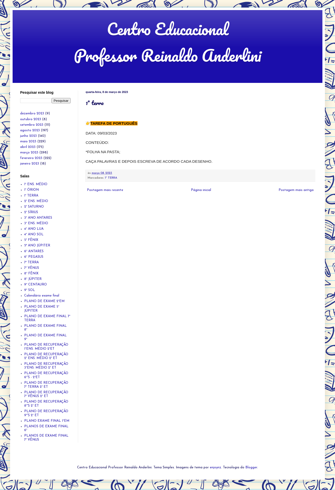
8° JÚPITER (33, 279)
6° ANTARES (34, 251)
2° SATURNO (34, 206)
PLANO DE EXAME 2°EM (44, 301)
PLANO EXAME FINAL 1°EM (46, 420)
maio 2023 (28, 141)
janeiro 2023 (29, 163)
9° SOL (29, 290)
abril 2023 (28, 147)
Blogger (251, 467)
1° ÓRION (31, 189)
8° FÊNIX (31, 273)
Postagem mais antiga (296, 190)
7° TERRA (31, 262)
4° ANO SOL (34, 234)
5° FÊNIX (31, 240)
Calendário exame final (41, 295)
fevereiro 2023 (31, 158)
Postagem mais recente (105, 190)
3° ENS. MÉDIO (36, 223)
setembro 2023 (31, 124)
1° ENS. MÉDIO (35, 184)
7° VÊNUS (31, 268)
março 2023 (29, 152)
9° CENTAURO (35, 284)
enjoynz (215, 467)
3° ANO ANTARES (38, 217)
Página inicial (201, 190)
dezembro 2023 (32, 113)
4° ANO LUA (34, 229)
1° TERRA (111, 177)
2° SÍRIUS (31, 212)
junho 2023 (28, 136)
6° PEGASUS (33, 256)
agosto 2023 (30, 130)
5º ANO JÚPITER (37, 245)
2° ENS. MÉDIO (36, 201)
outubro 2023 (30, 119)
